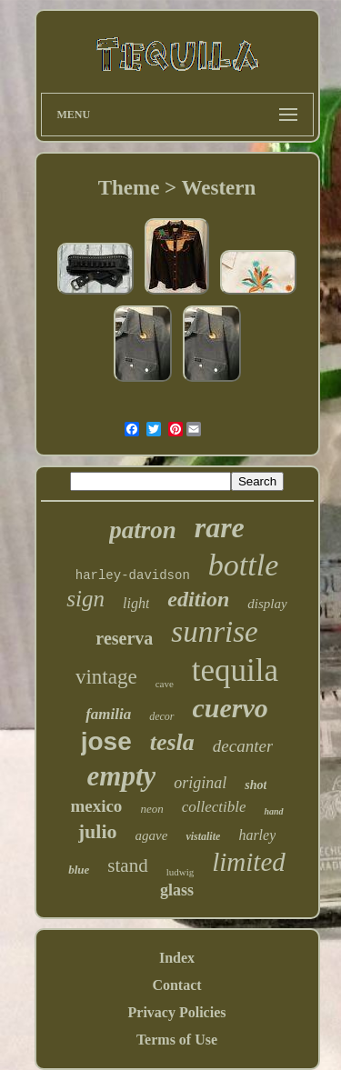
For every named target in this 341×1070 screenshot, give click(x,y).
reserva (124, 638)
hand (273, 811)
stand (127, 865)
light (136, 603)
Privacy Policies (177, 1012)
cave (164, 683)
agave (151, 835)
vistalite (203, 836)
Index (177, 957)
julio (97, 831)
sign (85, 598)
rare (220, 527)
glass (177, 890)
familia (108, 714)
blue (78, 869)
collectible (214, 806)
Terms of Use (176, 1039)
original (200, 783)
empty (121, 776)
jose (106, 741)
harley (257, 835)
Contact (176, 985)
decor (161, 716)
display (266, 603)
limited (249, 861)
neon (151, 808)
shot (255, 785)
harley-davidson (132, 575)
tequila (235, 670)
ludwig (180, 871)
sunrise (214, 631)
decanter (243, 745)
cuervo (230, 708)
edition (198, 599)
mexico (96, 805)
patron (142, 530)
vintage (106, 676)
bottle (243, 565)
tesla (172, 742)
